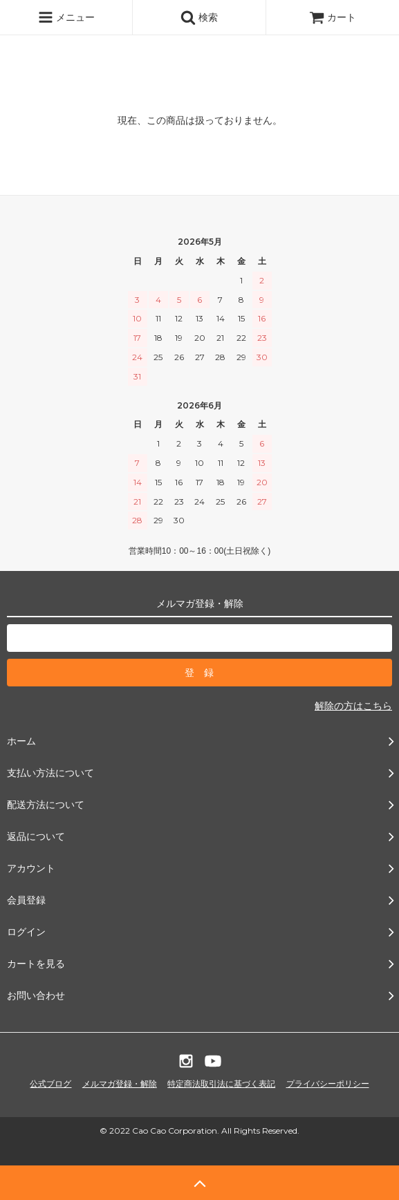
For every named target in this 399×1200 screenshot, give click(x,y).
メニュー (66, 17)
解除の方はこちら (353, 705)
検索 (199, 17)
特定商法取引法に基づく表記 (221, 1084)
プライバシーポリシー (327, 1084)
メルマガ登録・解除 (119, 1084)
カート (332, 17)
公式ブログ (50, 1084)
